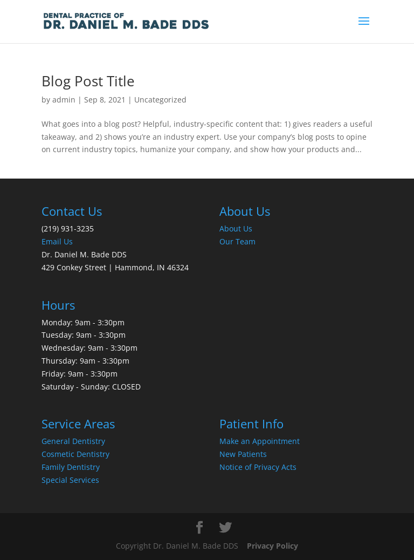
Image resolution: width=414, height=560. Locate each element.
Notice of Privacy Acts (257, 467)
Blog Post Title (88, 81)
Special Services (70, 480)
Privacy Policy (272, 546)
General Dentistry (73, 441)
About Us (235, 228)
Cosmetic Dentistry (75, 454)
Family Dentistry (71, 467)
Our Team (237, 241)
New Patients (243, 454)
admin (63, 99)
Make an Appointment (259, 441)
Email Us (57, 241)
